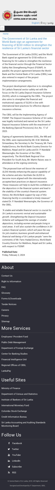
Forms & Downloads (11, 298)
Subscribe (14, 466)
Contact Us (6, 275)
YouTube (13, 455)
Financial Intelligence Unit (14, 359)
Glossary (5, 293)
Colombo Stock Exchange (14, 411)
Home (5, 34)
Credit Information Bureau (14, 417)
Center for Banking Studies (14, 353)
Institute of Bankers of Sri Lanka (17, 399)
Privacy (5, 315)
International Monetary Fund (15, 405)
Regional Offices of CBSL (13, 365)
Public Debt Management (13, 342)
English (35, 23)
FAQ (3, 287)
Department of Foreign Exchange (17, 348)
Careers (5, 310)
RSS (11, 472)
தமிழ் (51, 23)
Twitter (12, 449)
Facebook (14, 443)
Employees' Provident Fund (14, 336)
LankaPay (6, 371)
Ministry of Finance (10, 388)
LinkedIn (13, 461)
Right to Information (11, 281)
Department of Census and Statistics (19, 394)
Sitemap (5, 321)
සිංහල (43, 23)
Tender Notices (8, 304)
